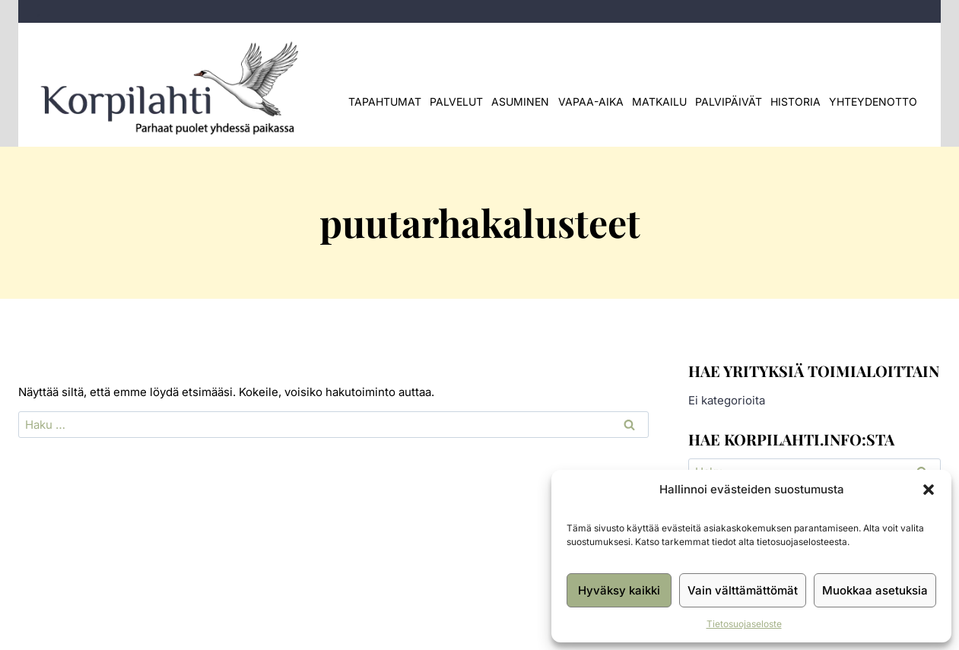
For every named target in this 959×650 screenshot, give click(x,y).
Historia (795, 101)
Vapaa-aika (591, 101)
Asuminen (520, 101)
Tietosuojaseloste (744, 623)
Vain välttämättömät (742, 590)
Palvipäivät (728, 101)
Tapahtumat (384, 101)
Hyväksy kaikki (619, 590)
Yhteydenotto (873, 101)
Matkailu (659, 101)
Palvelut (456, 101)
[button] (928, 489)
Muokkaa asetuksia (875, 590)
